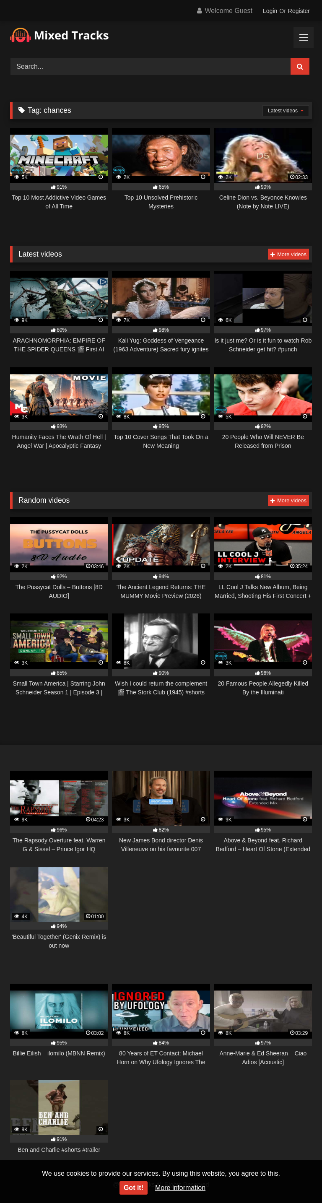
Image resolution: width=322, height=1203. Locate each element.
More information (180, 1187)
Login (270, 11)
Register (299, 11)
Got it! (133, 1187)
